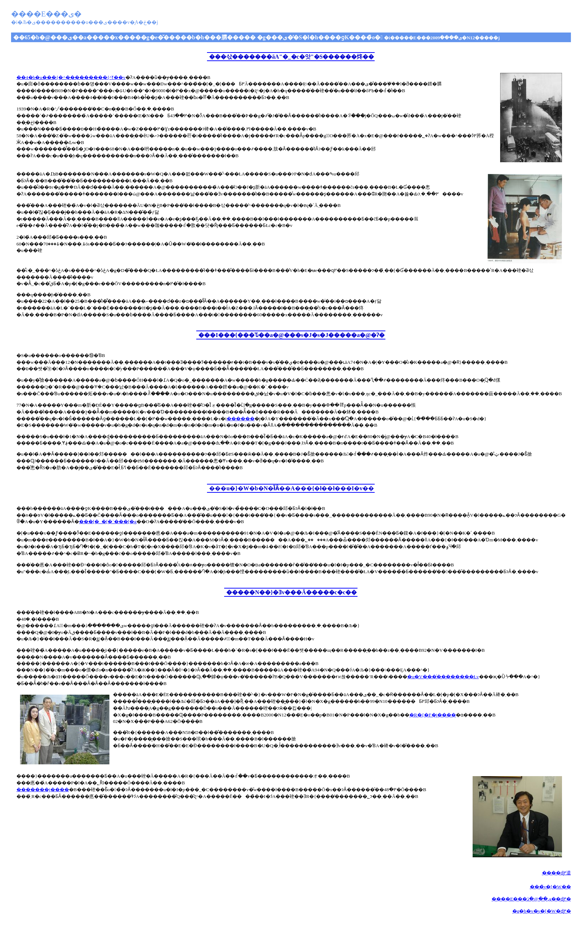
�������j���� (42, 789)
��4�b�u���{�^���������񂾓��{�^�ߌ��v (70, 77)
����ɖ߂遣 (556, 872)
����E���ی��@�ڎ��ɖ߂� (531, 899)
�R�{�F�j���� (432, 715)
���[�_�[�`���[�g (108, 521)
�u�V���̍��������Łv (443, 676)
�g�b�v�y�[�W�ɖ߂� (541, 911)
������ (241, 418)
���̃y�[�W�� (550, 886)
